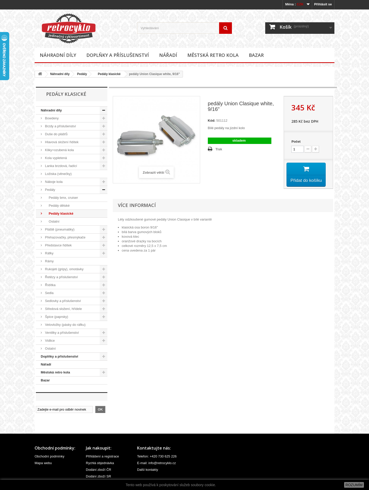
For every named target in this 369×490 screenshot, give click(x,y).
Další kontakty (147, 470)
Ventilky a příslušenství (61, 333)
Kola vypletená (55, 158)
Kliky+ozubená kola (59, 150)
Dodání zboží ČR (98, 470)
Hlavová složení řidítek (61, 142)
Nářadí (168, 55)
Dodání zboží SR (98, 476)
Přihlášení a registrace (102, 456)
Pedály (82, 74)
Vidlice (49, 340)
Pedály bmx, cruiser (61, 198)
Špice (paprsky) (56, 317)
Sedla (49, 293)
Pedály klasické (107, 74)
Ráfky (49, 253)
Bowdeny (51, 118)
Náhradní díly (58, 55)
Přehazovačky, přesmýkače (65, 237)
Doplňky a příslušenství (117, 55)
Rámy (49, 261)
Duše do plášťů (56, 134)
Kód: (212, 120)
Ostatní (51, 221)
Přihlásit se (323, 4)
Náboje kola (53, 182)
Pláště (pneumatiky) (59, 229)
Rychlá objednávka (100, 463)
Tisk (219, 149)
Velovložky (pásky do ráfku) (65, 325)
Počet (295, 141)
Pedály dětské (57, 205)
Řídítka (50, 285)
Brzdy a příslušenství (60, 126)
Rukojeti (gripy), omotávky (64, 269)
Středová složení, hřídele (63, 309)
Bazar (256, 55)
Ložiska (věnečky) (58, 174)
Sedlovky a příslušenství (62, 301)
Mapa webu (43, 463)
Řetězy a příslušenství (61, 277)
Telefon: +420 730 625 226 (157, 456)
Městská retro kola (213, 55)
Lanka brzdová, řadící (60, 166)
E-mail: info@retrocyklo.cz (156, 463)
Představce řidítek (58, 245)
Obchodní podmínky (49, 456)
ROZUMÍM (354, 485)
